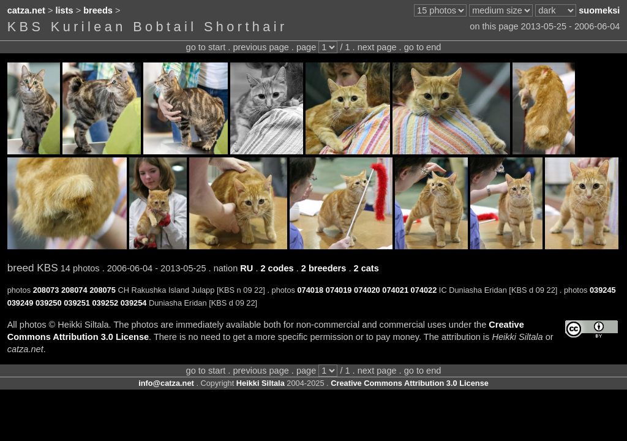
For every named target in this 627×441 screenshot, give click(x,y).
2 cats (366, 268)
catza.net (26, 10)
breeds (98, 10)
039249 (20, 302)
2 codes (276, 268)
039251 (77, 302)
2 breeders (324, 268)
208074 (74, 290)
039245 (603, 290)
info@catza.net (166, 383)
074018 (311, 290)
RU (246, 268)
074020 (367, 290)
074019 (339, 290)
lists (64, 10)
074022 (424, 290)
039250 (49, 302)
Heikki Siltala (260, 383)
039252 (105, 302)
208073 (46, 290)
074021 (395, 290)
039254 (134, 302)
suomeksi (599, 10)
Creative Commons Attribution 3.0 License (410, 383)
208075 (102, 290)
